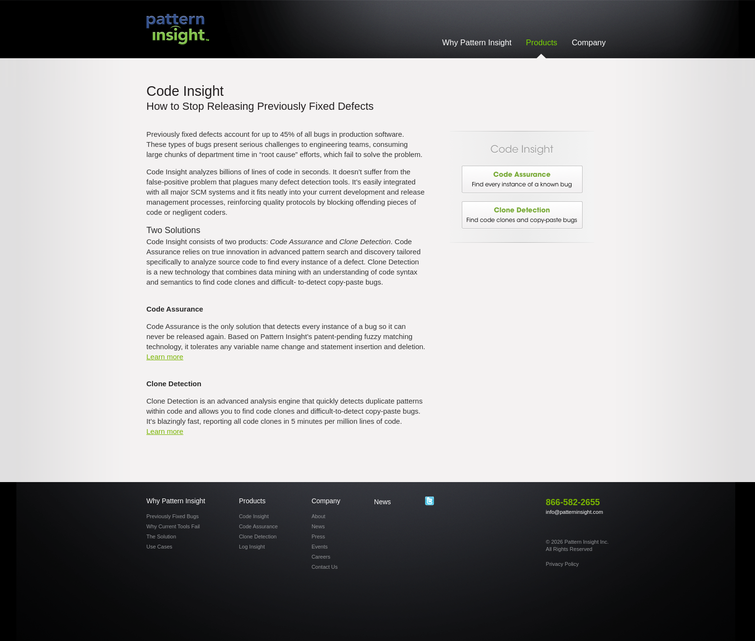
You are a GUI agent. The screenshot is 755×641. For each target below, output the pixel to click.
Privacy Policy (562, 564)
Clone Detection (522, 215)
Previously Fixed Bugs (172, 516)
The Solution (161, 536)
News (318, 526)
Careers (321, 557)
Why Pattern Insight (476, 42)
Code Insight (254, 516)
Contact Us (325, 567)
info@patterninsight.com (574, 512)
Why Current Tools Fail (173, 526)
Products (541, 42)
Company (589, 42)
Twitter (429, 501)
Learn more (164, 357)
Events (320, 546)
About (318, 516)
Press (318, 536)
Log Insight (252, 546)
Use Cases (159, 546)
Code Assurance (522, 179)
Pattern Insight (177, 29)
